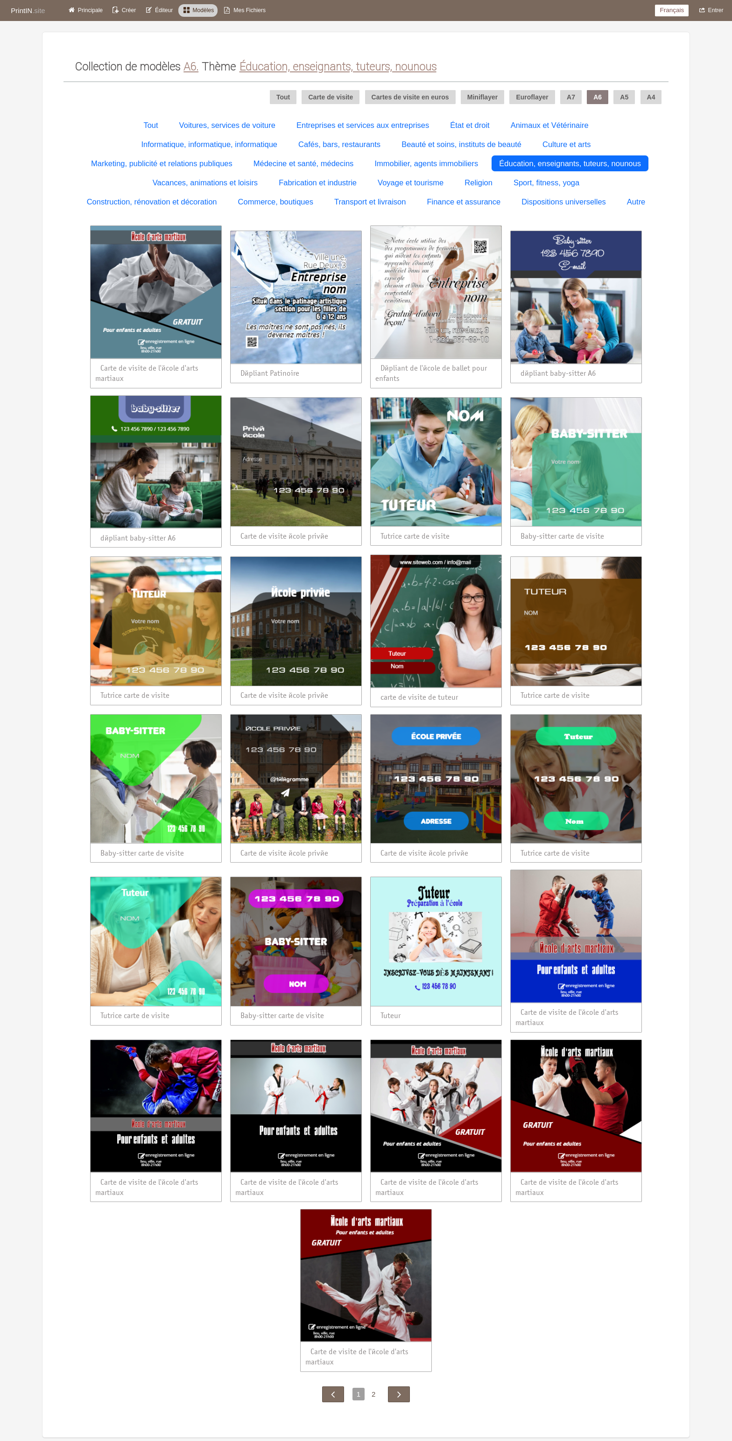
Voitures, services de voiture (227, 125)
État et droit (469, 125)
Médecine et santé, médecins (303, 163)
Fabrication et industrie (318, 182)
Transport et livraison (370, 201)
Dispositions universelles (563, 201)
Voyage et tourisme (410, 182)
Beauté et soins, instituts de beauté (461, 144)
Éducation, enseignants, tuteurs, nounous (570, 163)
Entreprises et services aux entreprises (362, 125)
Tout (150, 125)
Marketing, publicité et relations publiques (161, 163)
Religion (479, 182)
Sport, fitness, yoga (546, 182)
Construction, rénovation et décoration (152, 201)
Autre (636, 201)
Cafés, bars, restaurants (339, 144)
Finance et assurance (463, 201)
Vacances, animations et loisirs (205, 182)
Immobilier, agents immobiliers (426, 163)
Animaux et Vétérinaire (550, 125)
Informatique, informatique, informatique (209, 144)
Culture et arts (566, 144)
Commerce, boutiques (275, 201)
